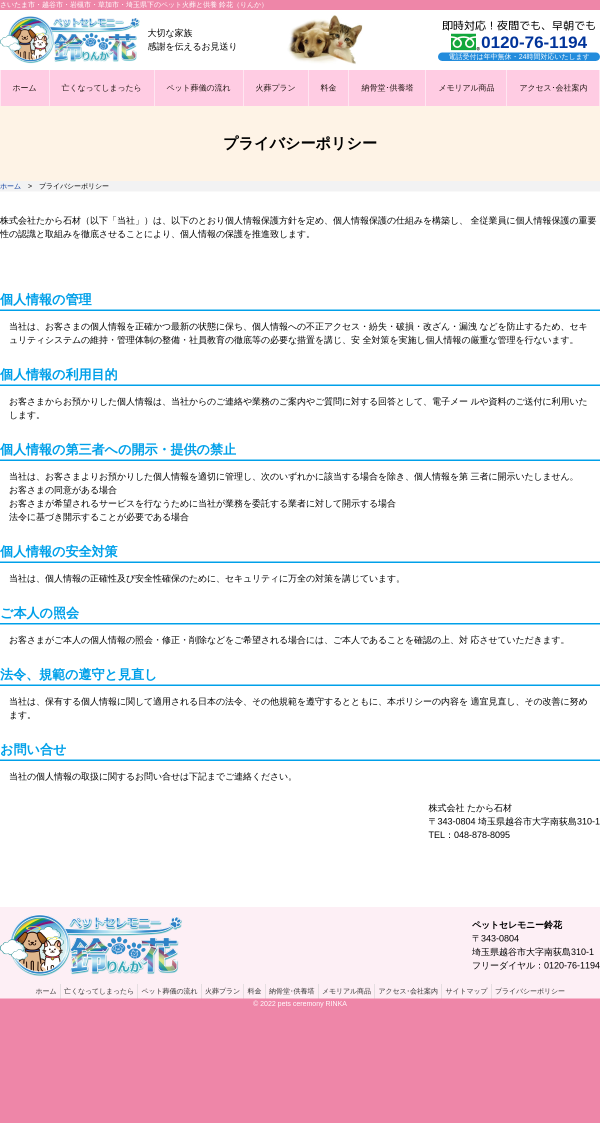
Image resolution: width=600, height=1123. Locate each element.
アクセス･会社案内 (554, 88)
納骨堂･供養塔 (388, 88)
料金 (328, 88)
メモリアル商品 (466, 88)
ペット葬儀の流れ (198, 88)
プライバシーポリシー (530, 991)
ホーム (24, 88)
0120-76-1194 (534, 42)
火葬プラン (276, 88)
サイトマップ (467, 991)
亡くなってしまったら (102, 88)
